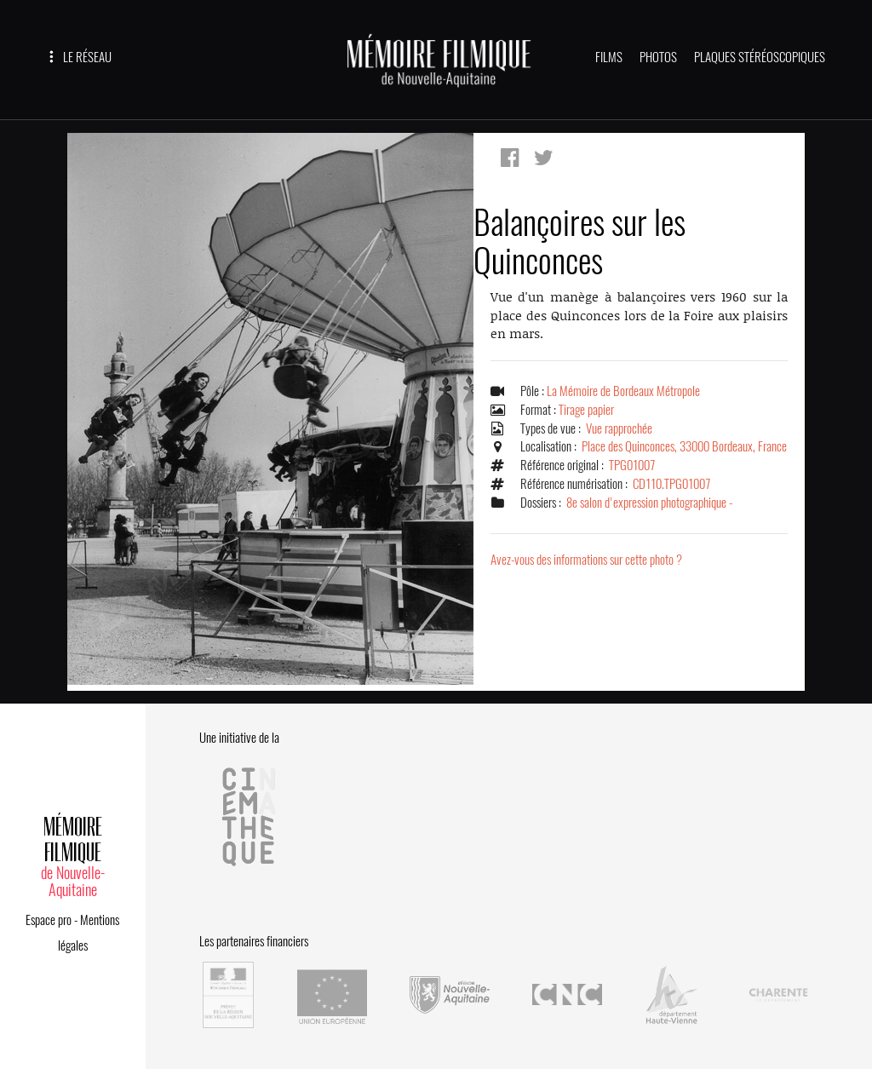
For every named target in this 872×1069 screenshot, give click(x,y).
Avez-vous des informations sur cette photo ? (586, 559)
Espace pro (49, 919)
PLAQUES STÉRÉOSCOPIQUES (759, 57)
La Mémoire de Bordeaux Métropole (623, 390)
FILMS (608, 57)
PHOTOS (658, 57)
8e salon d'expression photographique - (649, 502)
